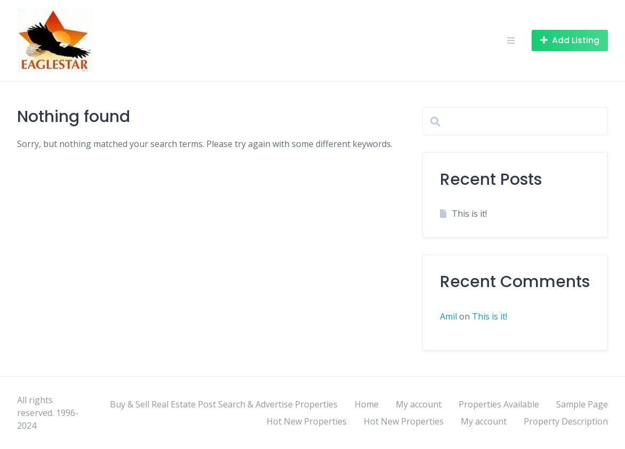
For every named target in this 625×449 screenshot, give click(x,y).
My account (419, 404)
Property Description (566, 421)
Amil (448, 316)
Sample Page (582, 404)
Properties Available (499, 404)
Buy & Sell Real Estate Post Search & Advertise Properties (224, 404)
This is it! (469, 213)
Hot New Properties (307, 421)
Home (367, 404)
